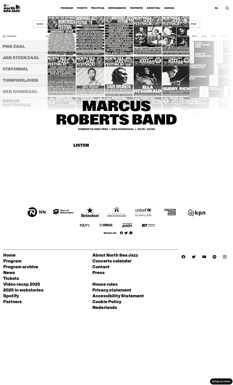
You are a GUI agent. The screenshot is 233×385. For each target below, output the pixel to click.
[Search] (227, 8)
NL (216, 8)
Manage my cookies (221, 381)
